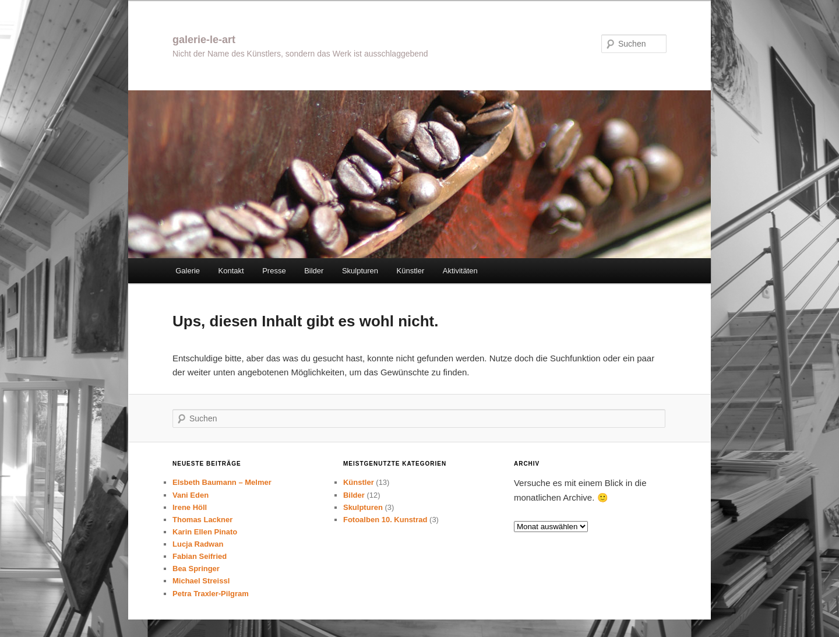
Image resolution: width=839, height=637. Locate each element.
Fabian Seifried (199, 556)
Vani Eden (190, 495)
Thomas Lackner (202, 519)
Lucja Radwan (197, 544)
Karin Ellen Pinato (204, 531)
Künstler (411, 270)
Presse (273, 270)
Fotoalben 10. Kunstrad (385, 519)
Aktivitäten (460, 270)
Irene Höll (189, 507)
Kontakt (231, 270)
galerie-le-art (203, 39)
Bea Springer (196, 568)
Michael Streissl (201, 580)
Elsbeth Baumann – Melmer (222, 482)
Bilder (313, 270)
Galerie (187, 270)
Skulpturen (360, 270)
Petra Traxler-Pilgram (210, 593)
